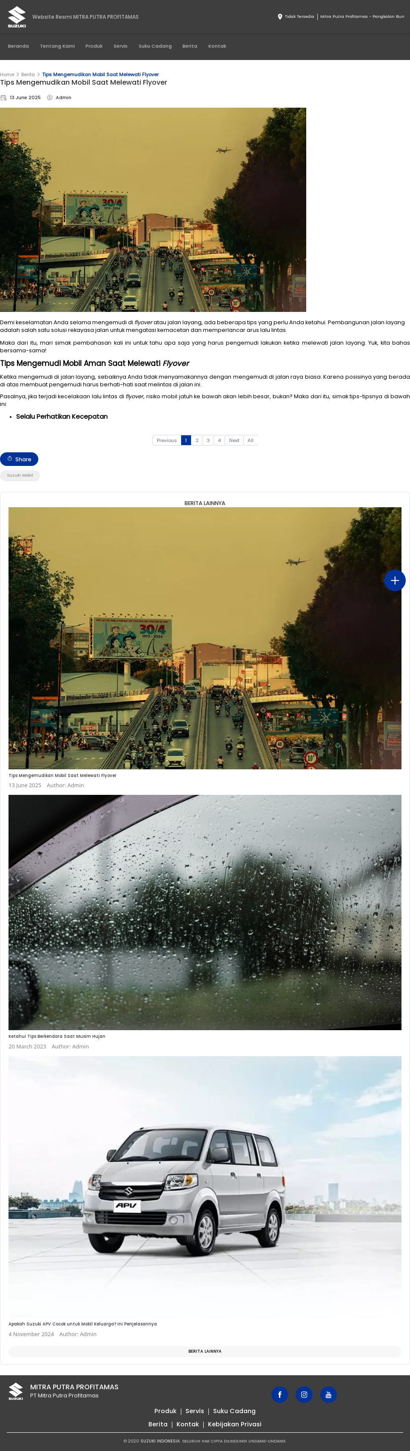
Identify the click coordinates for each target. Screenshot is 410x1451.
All (250, 440)
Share (19, 459)
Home (7, 74)
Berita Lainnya (205, 1351)
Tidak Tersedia (295, 17)
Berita (189, 46)
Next (234, 440)
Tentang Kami (57, 46)
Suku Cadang (155, 46)
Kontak (217, 46)
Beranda (18, 46)
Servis (121, 46)
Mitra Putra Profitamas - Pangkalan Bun (362, 16)
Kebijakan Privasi (235, 1424)
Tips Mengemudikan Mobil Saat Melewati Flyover (100, 74)
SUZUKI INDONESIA (160, 1441)
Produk (93, 46)
